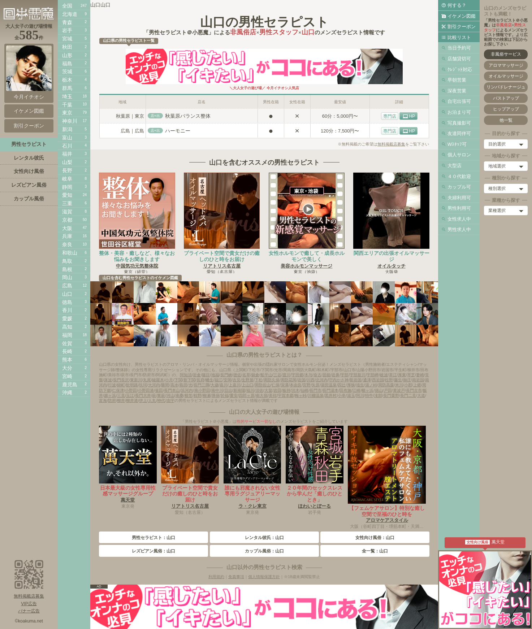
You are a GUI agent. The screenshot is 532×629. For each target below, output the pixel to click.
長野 (67, 170)
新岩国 (356, 380)
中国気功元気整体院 (137, 266)
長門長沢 (121, 380)
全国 (67, 6)
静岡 (67, 187)
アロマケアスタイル (387, 520)
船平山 (266, 375)
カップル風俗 (29, 198)
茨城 (67, 71)
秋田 (67, 47)
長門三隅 (201, 385)
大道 (421, 395)
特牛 (369, 395)
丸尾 (147, 380)
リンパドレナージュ (505, 87)
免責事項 (236, 576)
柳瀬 (207, 395)
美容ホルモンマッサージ (306, 266)
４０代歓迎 (459, 176)
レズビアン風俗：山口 (153, 551)
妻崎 (420, 375)
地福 (215, 375)
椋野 (198, 395)
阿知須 (186, 375)
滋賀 (67, 211)
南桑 (179, 395)
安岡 (228, 380)
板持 (286, 390)
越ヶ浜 (110, 395)
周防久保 (272, 380)
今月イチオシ (29, 72)
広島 (67, 286)
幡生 (209, 380)
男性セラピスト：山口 (153, 537)
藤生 (398, 380)
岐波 (384, 375)
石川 (67, 146)
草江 (393, 375)
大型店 (454, 165)
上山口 (248, 385)
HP (412, 116)
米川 (399, 385)
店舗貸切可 (459, 58)
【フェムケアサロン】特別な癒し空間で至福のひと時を (387, 511)
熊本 (67, 360)
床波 (108, 380)
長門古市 (414, 390)
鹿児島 (69, 384)
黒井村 (331, 395)
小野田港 (146, 390)
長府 (200, 380)
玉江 (130, 395)
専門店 (389, 116)
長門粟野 (391, 395)
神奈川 (69, 121)
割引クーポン (461, 26)
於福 (225, 395)
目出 (228, 390)
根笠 (189, 395)
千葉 (67, 105)
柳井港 (132, 400)
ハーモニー (177, 131)
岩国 (302, 380)
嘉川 (224, 385)
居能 (326, 375)
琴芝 (411, 375)
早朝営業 (456, 80)
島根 (67, 269)
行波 (112, 385)
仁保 (276, 385)
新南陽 (239, 390)
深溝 (285, 385)
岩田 (277, 390)
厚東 (402, 375)
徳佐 (237, 375)
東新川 (136, 380)
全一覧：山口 (375, 551)
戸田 (388, 390)
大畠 (268, 390)
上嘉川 (235, 385)
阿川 (360, 395)
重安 (234, 395)
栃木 (67, 80)
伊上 (143, 400)
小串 (342, 395)
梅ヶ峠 (301, 395)
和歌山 (69, 253)
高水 (174, 385)
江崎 (356, 390)
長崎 (67, 351)
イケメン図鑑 (461, 16)
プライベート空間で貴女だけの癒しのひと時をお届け (222, 256)
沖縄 (67, 392)
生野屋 (248, 380)
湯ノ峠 (371, 385)
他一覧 (505, 120)
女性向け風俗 (29, 171)
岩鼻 (335, 375)
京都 (67, 220)
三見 (121, 395)
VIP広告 (28, 603)
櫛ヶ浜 (367, 390)
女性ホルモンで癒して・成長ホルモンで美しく (307, 256)
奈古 (317, 375)
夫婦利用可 (459, 197)
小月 (169, 380)
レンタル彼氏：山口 (264, 537)
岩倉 (197, 375)
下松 (259, 380)
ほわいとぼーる (314, 506)
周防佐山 (263, 385)
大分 (67, 368)
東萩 (161, 395)
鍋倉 (255, 375)
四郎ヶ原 (247, 395)
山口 (67, 294)
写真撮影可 (459, 123)
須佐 (259, 390)
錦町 (121, 385)
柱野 (389, 380)
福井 (67, 154)
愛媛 (67, 318)
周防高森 (386, 385)
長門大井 (143, 395)
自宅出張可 (459, 101)
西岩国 (378, 380)
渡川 (286, 375)
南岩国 (418, 380)
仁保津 (118, 390)
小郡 (408, 385)
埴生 (360, 385)
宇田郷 (297, 375)
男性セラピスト (29, 144)
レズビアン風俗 (29, 185)
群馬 (67, 88)
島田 (183, 385)
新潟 (67, 129)
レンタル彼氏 (29, 158)
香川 (67, 310)
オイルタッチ (391, 266)
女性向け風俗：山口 (374, 537)
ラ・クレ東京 (252, 506)
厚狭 (351, 385)
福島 (67, 63)
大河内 (154, 385)
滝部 (378, 395)
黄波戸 (399, 390)
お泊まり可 (459, 112)
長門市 (315, 390)
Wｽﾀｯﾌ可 (457, 144)
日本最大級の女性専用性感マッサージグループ (128, 491)
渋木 (295, 390)
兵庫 (67, 236)
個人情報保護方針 (264, 576)
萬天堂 (128, 500)
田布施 (345, 390)
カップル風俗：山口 (264, 551)
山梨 (67, 162)
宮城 (67, 39)
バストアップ (506, 98)
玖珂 (143, 385)
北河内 (322, 380)
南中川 (217, 390)
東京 (67, 113)
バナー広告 (29, 610)
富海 (103, 400)
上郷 (417, 385)
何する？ (456, 5)
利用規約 (216, 576)
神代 (161, 400)
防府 (112, 400)
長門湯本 (330, 390)
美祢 (273, 395)
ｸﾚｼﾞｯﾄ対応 (459, 69)
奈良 (67, 244)
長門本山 (172, 390)
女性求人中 (459, 219)
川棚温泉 (316, 395)
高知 (67, 327)
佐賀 (67, 343)
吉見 (237, 380)
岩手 (67, 30)
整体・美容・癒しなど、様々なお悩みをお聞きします (137, 256)
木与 (308, 375)
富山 (67, 137)
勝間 (165, 385)
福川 (250, 390)
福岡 (67, 335)
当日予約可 (459, 48)
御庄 (407, 380)
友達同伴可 (459, 133)
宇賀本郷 (286, 395)
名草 (246, 375)
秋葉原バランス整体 (188, 116)
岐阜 (67, 179)
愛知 (67, 195)
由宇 (170, 400)
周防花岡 (289, 380)
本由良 (296, 385)
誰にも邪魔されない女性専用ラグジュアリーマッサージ (252, 494)
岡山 (67, 277)
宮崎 (67, 376)
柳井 (121, 400)
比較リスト (459, 37)
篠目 (206, 375)
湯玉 (351, 395)
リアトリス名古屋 (222, 266)
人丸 (152, 400)
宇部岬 (373, 375)
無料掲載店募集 (391, 144)
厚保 (216, 395)
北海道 (69, 14)
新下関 (189, 380)
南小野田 (202, 390)
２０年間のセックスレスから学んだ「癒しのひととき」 (314, 494)
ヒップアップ (506, 109)
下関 (178, 380)
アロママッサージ (506, 65)
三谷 (277, 375)
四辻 (342, 385)
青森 (67, 22)
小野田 (131, 390)
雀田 (159, 390)
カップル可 (459, 187)
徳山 (379, 390)
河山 (170, 395)
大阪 (67, 228)
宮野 (307, 385)
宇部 (345, 375)
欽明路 (132, 385)
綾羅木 (158, 380)
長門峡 (226, 375)
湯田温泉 (329, 385)
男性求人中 (459, 229)
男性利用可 (459, 208)
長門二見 (408, 395)
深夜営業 (456, 91)
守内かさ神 (339, 380)
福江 (218, 380)
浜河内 (187, 390)
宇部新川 (358, 375)
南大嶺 (262, 395)
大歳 (215, 385)
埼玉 (67, 96)
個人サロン (459, 154)
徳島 (67, 302)
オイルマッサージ (506, 76)
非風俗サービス (506, 54)
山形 (67, 55)
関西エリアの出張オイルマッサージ (391, 256)
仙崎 (304, 390)
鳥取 (67, 261)
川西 (311, 380)
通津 (367, 380)
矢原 (316, 385)
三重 (67, 203)
